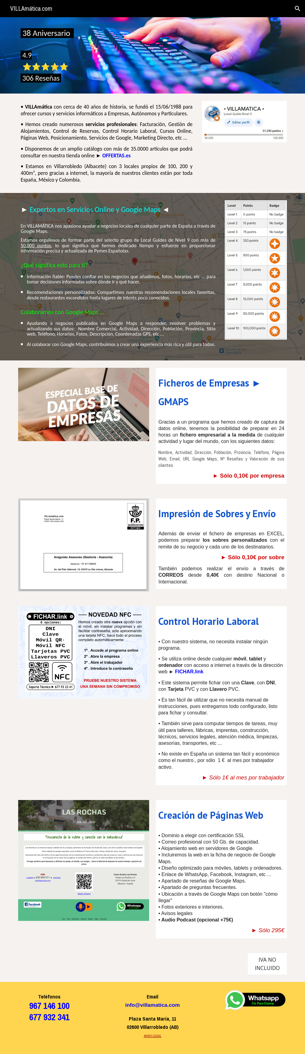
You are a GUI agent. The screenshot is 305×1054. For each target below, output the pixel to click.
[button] (297, 8)
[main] (49, 55)
